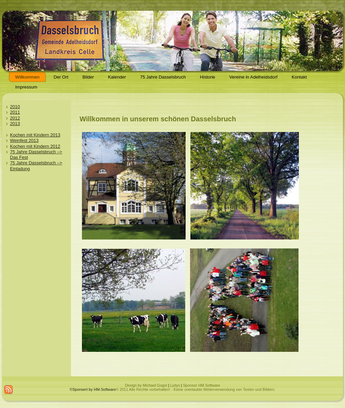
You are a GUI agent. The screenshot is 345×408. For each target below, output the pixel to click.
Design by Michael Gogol (146, 385)
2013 (15, 123)
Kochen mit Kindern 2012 (35, 146)
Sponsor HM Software (201, 385)
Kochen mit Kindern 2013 (35, 134)
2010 (15, 106)
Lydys (175, 385)
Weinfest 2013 (24, 140)
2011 (15, 112)
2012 (15, 118)
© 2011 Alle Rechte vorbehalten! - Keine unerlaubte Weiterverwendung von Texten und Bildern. (195, 389)
